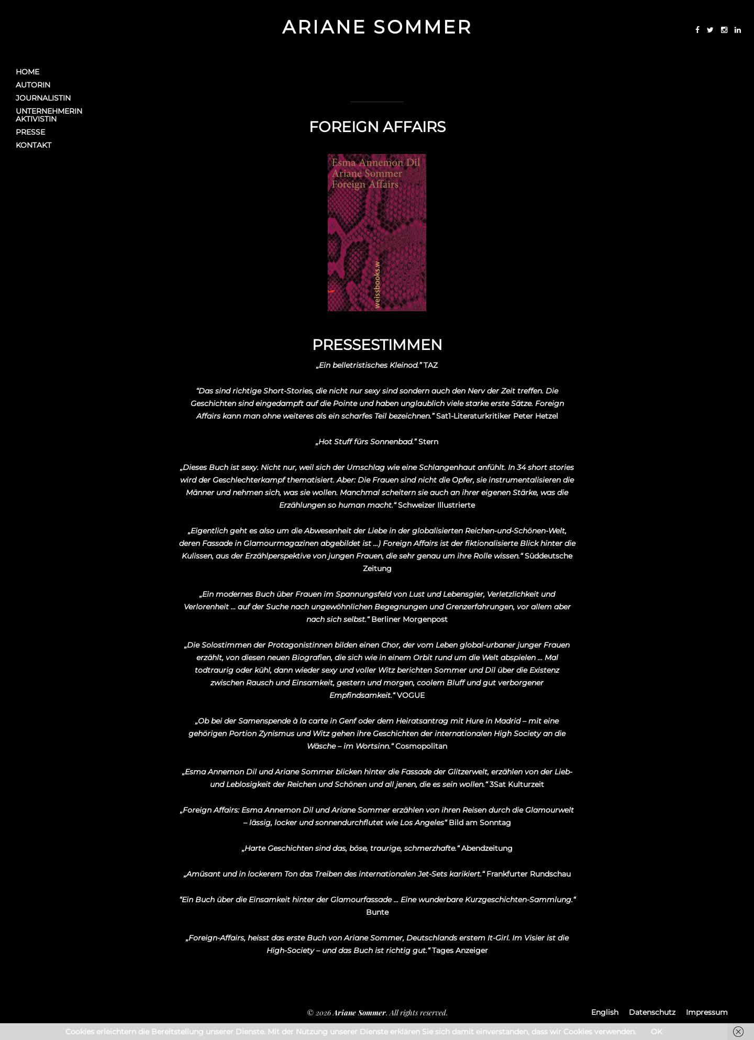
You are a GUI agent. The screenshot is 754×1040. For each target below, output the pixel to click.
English (604, 1012)
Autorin (33, 85)
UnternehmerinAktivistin (49, 115)
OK (656, 1031)
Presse (30, 132)
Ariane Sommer (377, 27)
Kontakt (33, 145)
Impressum (707, 1012)
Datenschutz (652, 1012)
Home (27, 72)
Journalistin (43, 98)
